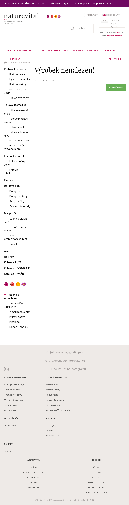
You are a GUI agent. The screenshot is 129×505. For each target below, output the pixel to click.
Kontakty (33, 482)
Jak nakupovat (81, 3)
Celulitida (12, 244)
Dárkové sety (12, 185)
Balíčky (7, 451)
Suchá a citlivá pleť (15, 220)
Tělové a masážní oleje (17, 112)
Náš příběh (33, 467)
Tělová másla (14, 127)
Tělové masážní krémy (16, 120)
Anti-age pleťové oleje (14, 385)
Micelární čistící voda (15, 91)
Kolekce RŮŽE (13, 262)
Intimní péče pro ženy (16, 163)
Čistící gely (51, 425)
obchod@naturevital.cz (69, 360)
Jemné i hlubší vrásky (15, 229)
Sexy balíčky (14, 201)
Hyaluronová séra (17, 79)
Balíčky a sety (10, 410)
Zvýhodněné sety (17, 206)
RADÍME (115, 59)
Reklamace (96, 477)
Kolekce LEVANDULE (17, 268)
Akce (7, 251)
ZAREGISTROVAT (111, 15)
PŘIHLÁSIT (92, 15)
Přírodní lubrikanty (11, 171)
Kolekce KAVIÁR (14, 273)
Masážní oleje (52, 385)
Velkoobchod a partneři (17, 10)
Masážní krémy (53, 390)
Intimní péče (10, 425)
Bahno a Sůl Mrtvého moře (14, 147)
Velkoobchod (33, 487)
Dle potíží (10, 213)
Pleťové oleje (14, 74)
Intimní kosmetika (15, 156)
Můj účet (96, 467)
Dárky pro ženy (15, 196)
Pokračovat (116, 87)
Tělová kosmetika (15, 104)
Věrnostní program (60, 3)
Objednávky (96, 472)
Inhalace (12, 321)
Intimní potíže (14, 316)
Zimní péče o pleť (17, 311)
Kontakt (42, 3)
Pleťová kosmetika (15, 69)
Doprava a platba (102, 3)
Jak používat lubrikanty (14, 305)
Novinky (9, 256)
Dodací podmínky (96, 482)
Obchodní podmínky (96, 487)
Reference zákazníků (33, 472)
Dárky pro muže (16, 191)
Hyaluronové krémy (13, 395)
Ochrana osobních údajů (96, 492)
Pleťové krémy (15, 84)
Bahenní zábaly (16, 326)
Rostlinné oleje (10, 405)
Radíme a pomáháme (11, 296)
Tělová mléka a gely (16, 134)
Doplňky (50, 430)
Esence (110, 50)
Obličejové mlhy (16, 97)
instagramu (78, 369)
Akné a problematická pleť (15, 237)
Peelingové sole (16, 140)
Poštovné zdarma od (19, 3)
